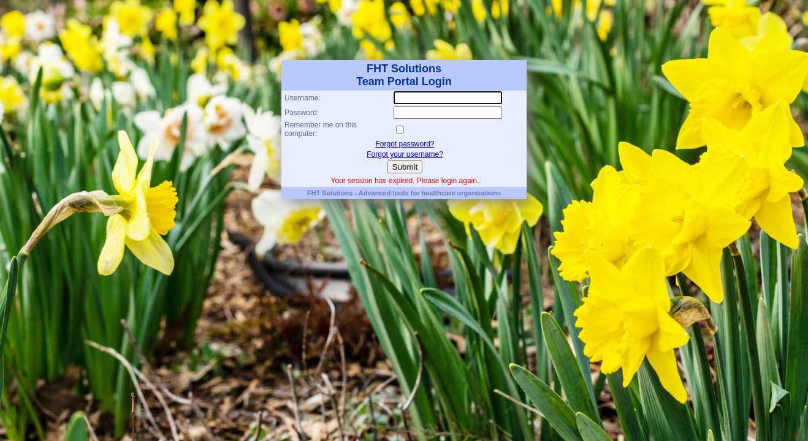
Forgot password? (404, 144)
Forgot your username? (405, 154)
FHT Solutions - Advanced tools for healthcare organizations (404, 193)
